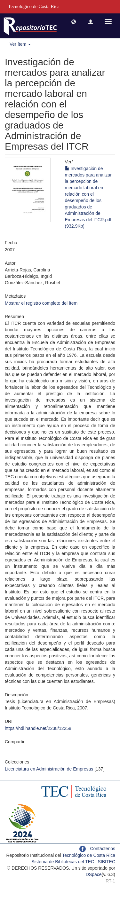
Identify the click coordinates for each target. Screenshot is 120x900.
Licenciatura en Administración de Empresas (49, 768)
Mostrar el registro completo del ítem (41, 303)
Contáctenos (102, 848)
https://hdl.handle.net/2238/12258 (38, 728)
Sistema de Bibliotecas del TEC (62, 861)
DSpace (94, 874)
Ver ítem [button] (20, 44)
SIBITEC (106, 861)
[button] (73, 21)
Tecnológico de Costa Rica (88, 855)
